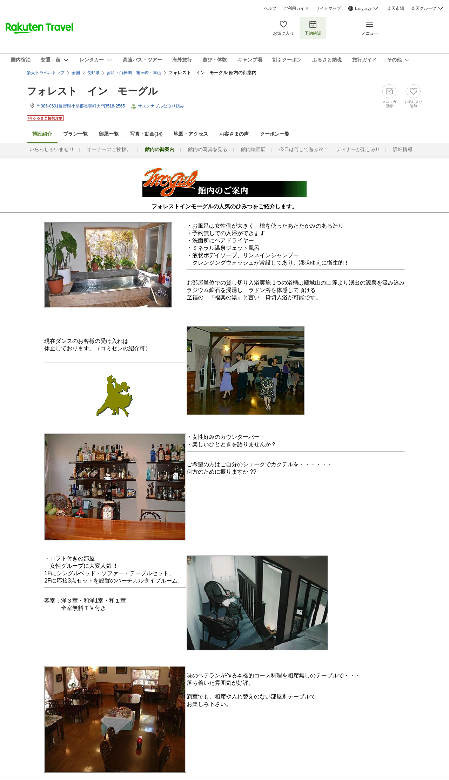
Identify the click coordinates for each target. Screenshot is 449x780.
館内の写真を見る (207, 149)
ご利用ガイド (296, 8)
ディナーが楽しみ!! (357, 149)
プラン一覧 (75, 134)
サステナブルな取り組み (161, 106)
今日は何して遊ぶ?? (301, 149)
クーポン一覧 (274, 134)
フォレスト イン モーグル (92, 91)
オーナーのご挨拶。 (109, 149)
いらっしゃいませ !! (51, 149)
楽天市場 (395, 8)
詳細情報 (403, 149)
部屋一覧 (109, 134)
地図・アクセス (191, 134)
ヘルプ (270, 8)
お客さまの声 (234, 134)
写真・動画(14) (146, 134)
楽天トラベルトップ (46, 72)
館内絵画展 (253, 149)
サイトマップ (328, 8)
